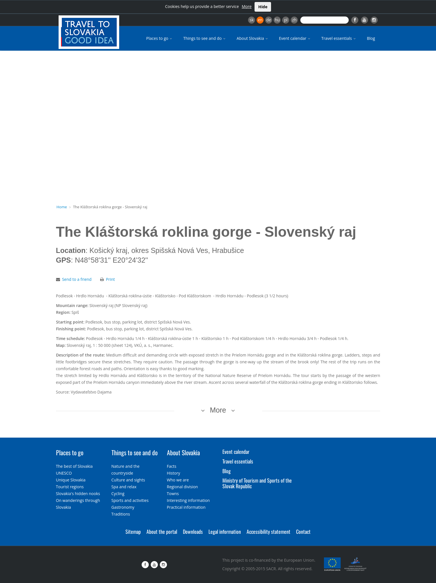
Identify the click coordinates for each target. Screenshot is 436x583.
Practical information (186, 507)
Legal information (224, 531)
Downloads (193, 531)
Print (110, 279)
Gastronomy (123, 507)
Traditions (120, 514)
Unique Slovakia (71, 480)
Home (62, 206)
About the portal (161, 531)
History (173, 473)
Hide (262, 6)
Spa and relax (124, 486)
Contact (303, 531)
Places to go (159, 38)
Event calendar (295, 38)
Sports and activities (130, 500)
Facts (171, 466)
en (260, 19)
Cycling (118, 493)
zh (294, 19)
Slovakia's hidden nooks (78, 493)
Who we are (178, 480)
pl (286, 19)
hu (277, 19)
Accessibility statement (268, 531)
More (247, 6)
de (268, 19)
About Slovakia (253, 38)
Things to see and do (204, 38)
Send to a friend (77, 279)
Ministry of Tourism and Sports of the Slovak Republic (257, 483)
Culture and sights (128, 480)
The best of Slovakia (74, 466)
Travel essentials (339, 38)
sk (252, 19)
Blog (371, 38)
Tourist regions (70, 486)
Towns (173, 493)
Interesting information (188, 500)
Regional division (182, 486)
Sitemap (133, 531)
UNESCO (64, 473)
